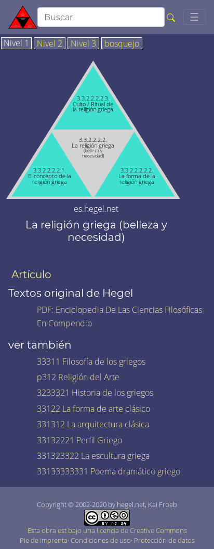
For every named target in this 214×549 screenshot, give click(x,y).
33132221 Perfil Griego (79, 440)
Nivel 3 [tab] (83, 44)
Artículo (31, 274)
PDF (44, 309)
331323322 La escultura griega (93, 455)
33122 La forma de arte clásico (93, 408)
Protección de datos (164, 540)
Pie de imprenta (44, 540)
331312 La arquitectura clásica (93, 424)
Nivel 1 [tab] (16, 43)
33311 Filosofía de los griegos (91, 361)
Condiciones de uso (101, 540)
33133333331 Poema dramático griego (108, 471)
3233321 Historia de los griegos (95, 392)
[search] (101, 17)
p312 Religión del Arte (78, 377)
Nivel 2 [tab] (49, 44)
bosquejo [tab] (121, 44)
